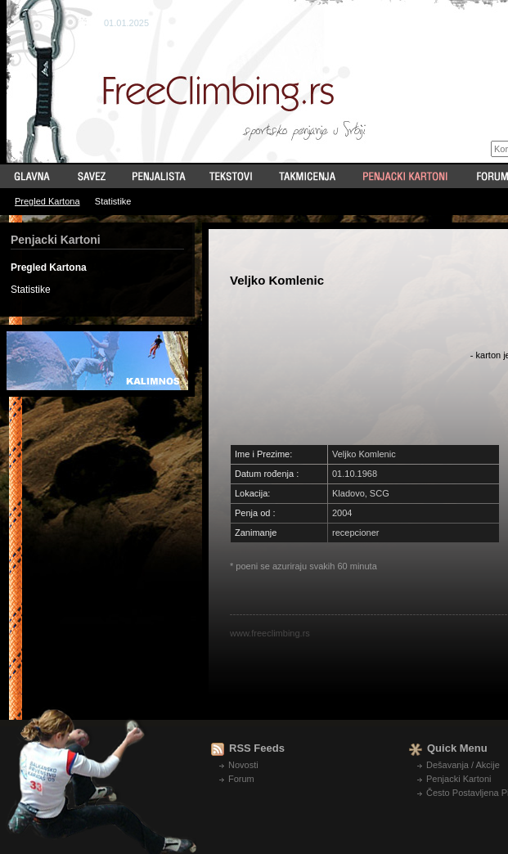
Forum (241, 779)
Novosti (243, 765)
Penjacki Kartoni (459, 779)
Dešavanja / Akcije (463, 765)
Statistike (113, 201)
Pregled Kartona (47, 201)
